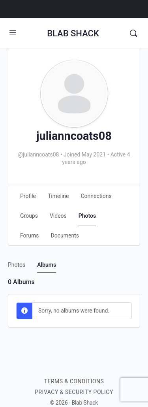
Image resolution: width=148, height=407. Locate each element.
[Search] (133, 33)
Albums (46, 265)
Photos (16, 265)
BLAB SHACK (73, 33)
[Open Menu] (12, 32)
